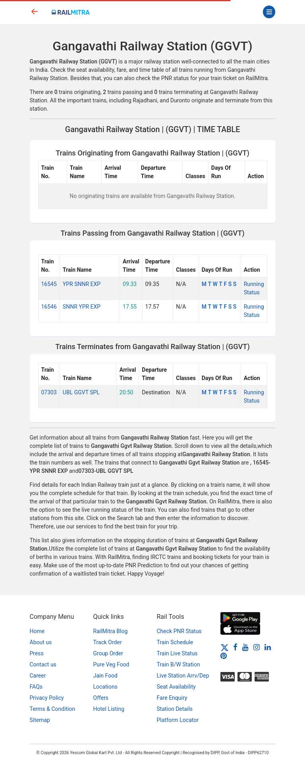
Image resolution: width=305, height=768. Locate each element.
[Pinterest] (223, 656)
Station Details (175, 709)
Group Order (108, 653)
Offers (101, 698)
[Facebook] (235, 647)
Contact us (43, 664)
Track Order (107, 642)
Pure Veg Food (111, 664)
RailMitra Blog (110, 631)
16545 (49, 284)
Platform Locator (178, 720)
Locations (105, 687)
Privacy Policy (47, 698)
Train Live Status (177, 653)
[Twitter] (224, 647)
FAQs (36, 687)
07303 (49, 392)
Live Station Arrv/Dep (183, 675)
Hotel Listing (109, 709)
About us (41, 642)
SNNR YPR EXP (81, 306)
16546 (49, 306)
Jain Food (105, 675)
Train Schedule (175, 642)
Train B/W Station (178, 664)
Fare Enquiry (172, 698)
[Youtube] (245, 647)
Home (37, 631)
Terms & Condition (52, 709)
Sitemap (40, 720)
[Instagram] (256, 647)
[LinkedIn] (267, 647)
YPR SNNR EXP (81, 284)
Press (37, 653)
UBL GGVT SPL (81, 392)
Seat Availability (176, 687)
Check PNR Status (179, 631)
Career (38, 675)
